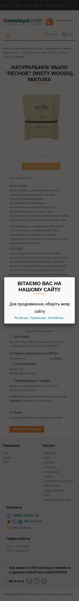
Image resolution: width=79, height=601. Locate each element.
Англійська (56, 318)
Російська (21, 318)
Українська (38, 318)
